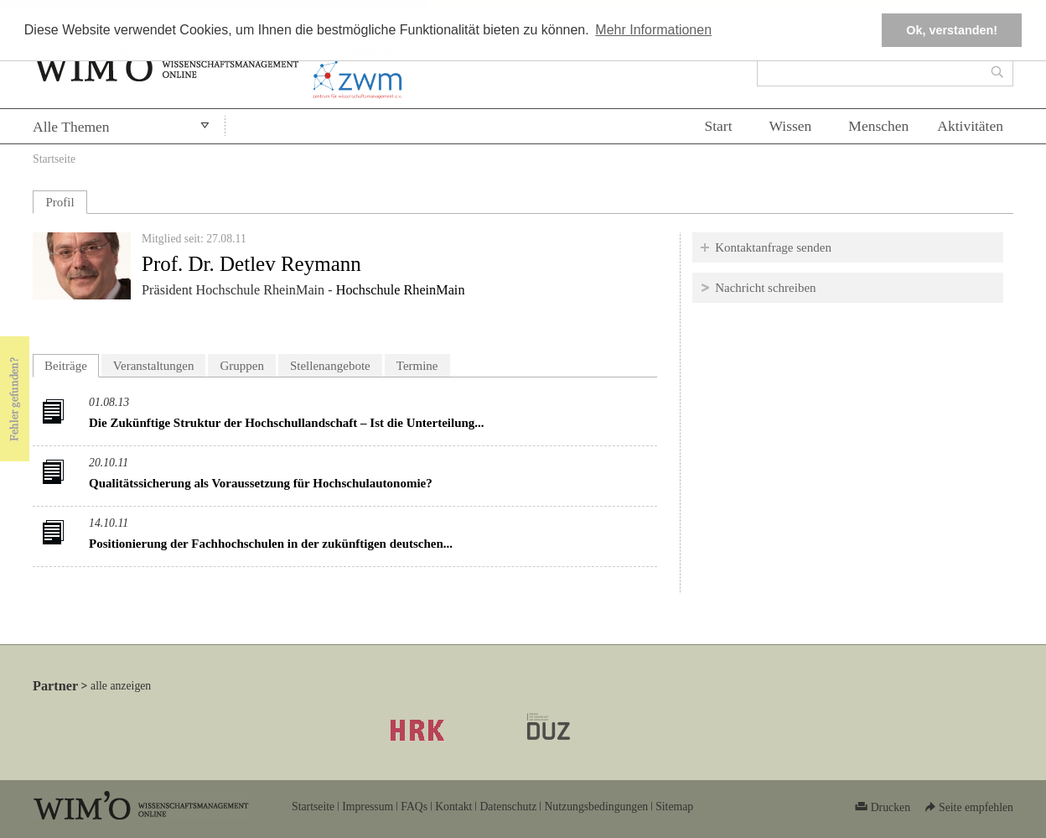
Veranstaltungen (153, 365)
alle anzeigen (121, 685)
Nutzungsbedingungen (596, 806)
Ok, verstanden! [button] (951, 30)
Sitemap (674, 806)
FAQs (414, 806)
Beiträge (71, 363)
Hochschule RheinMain (400, 290)
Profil (59, 202)
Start (718, 125)
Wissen (790, 125)
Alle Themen (71, 126)
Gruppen (242, 365)
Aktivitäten (970, 125)
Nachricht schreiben (765, 287)
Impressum (367, 806)
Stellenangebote (330, 365)
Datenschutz (507, 806)
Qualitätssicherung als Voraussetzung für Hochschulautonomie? (260, 483)
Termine (417, 365)
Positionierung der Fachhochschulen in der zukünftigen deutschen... (271, 543)
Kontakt (453, 806)
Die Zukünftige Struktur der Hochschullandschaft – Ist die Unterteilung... (286, 422)
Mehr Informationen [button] (653, 30)
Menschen (878, 125)
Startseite (54, 159)
